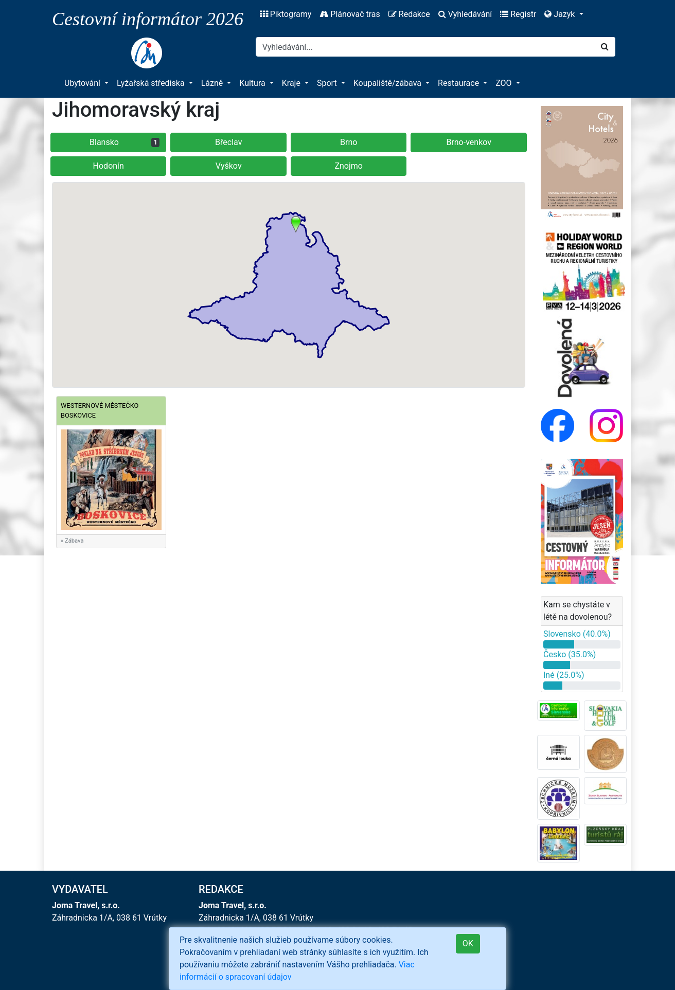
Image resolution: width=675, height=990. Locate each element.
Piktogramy (286, 14)
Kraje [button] (292, 83)
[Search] (425, 47)
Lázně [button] (213, 83)
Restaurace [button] (459, 83)
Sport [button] (328, 83)
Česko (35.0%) (569, 654)
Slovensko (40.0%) (577, 634)
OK (468, 943)
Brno (348, 142)
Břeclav (228, 142)
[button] (296, 224)
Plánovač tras (349, 14)
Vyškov (229, 166)
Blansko (124, 142)
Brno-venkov (468, 142)
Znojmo (348, 166)
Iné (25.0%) (563, 675)
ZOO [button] (504, 83)
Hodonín (108, 166)
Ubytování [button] (83, 83)
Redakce (409, 14)
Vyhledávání (465, 14)
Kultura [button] (253, 83)
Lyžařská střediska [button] (151, 83)
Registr (518, 14)
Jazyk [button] (560, 14)
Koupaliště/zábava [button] (388, 83)
